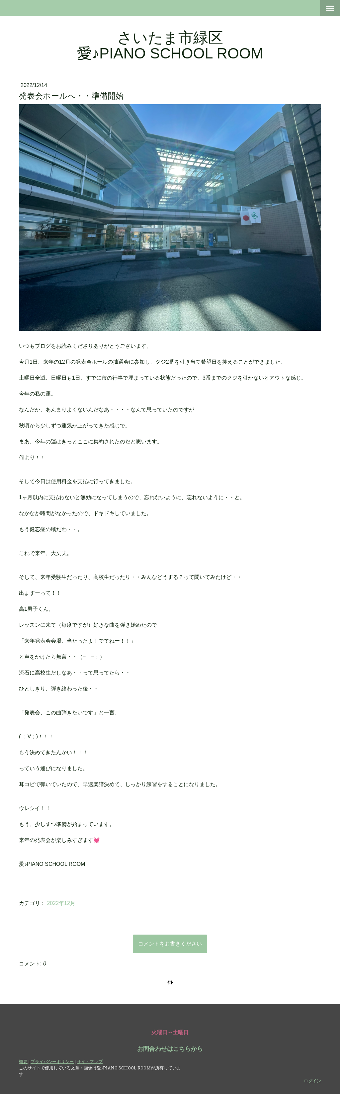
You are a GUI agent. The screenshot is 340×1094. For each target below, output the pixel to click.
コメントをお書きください (170, 944)
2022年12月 (61, 903)
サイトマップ (90, 1061)
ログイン (312, 1080)
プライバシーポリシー (52, 1061)
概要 (23, 1061)
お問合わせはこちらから (170, 1049)
